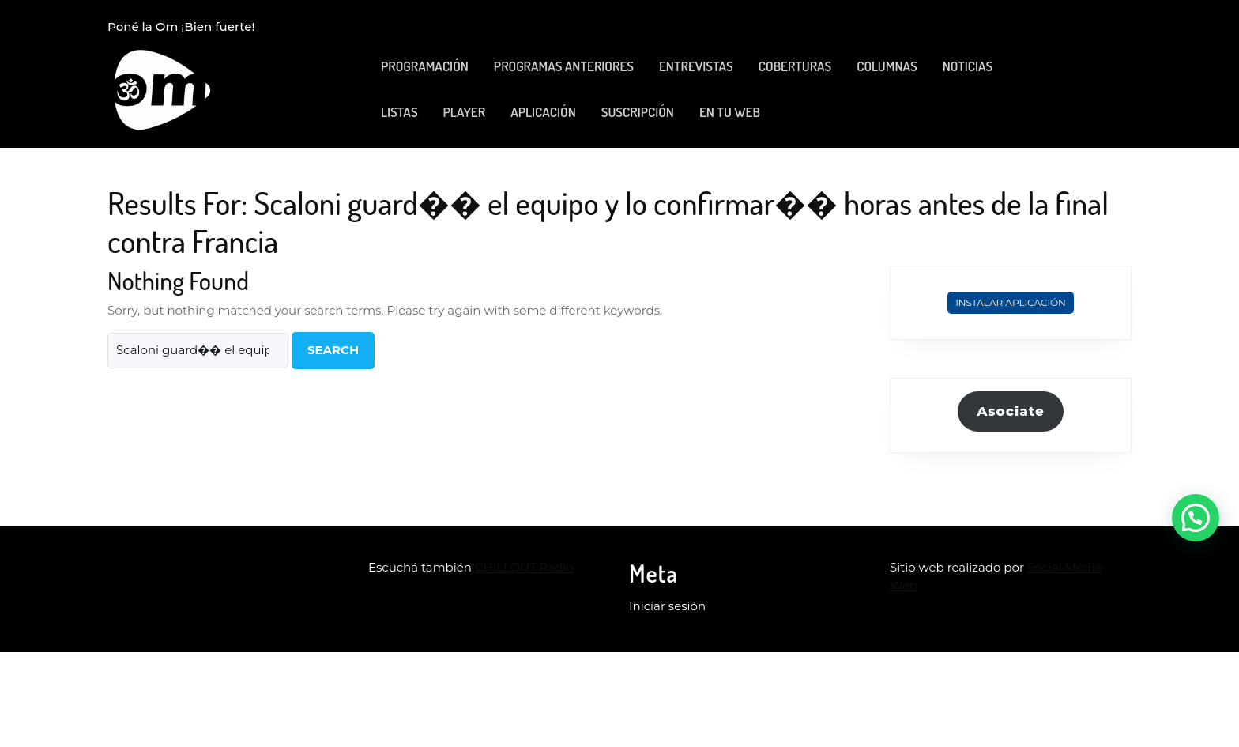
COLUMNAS (887, 66)
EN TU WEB (729, 112)
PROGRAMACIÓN (425, 66)
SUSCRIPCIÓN (637, 112)
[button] (1195, 517)
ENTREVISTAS (696, 66)
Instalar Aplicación (1010, 302)
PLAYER (464, 112)
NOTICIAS (968, 66)
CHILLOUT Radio (524, 567)
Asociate (1011, 411)
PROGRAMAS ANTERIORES (564, 66)
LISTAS (399, 112)
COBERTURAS (795, 66)
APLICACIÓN (543, 112)
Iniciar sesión (667, 605)
